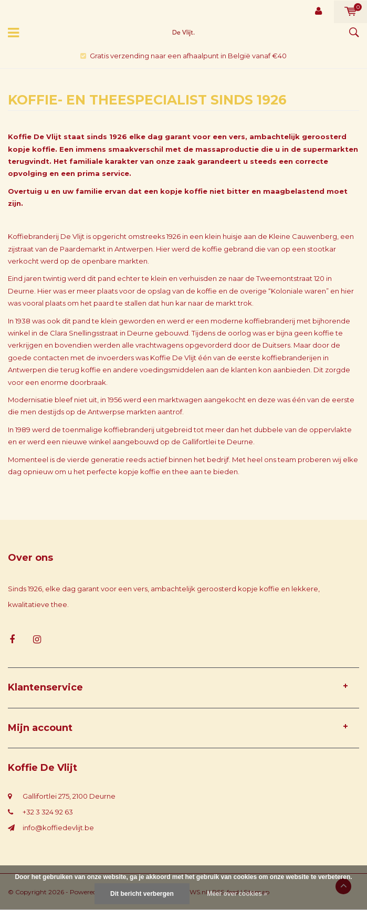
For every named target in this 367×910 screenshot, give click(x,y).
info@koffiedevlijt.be (58, 827)
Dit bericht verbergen (142, 893)
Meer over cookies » (237, 893)
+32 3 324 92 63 (48, 812)
